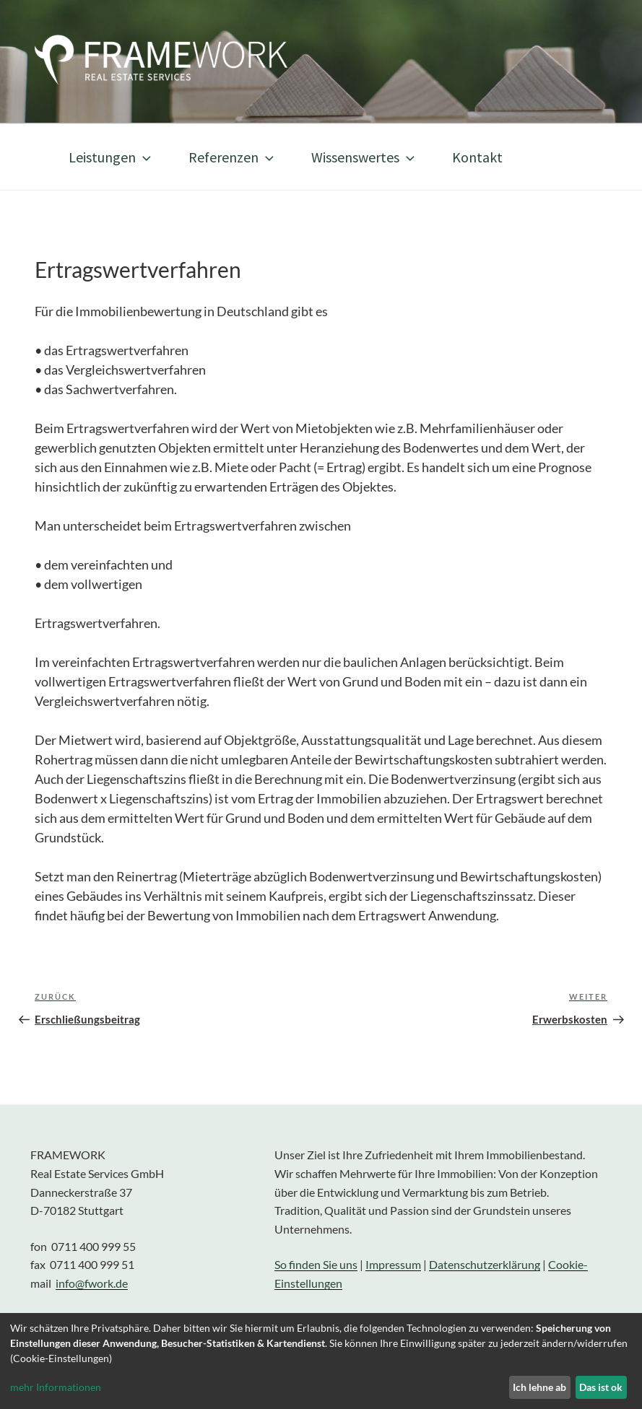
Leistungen (111, 157)
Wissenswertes (364, 157)
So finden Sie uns (315, 1264)
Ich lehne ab (539, 1387)
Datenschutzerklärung (484, 1264)
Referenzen (232, 157)
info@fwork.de (92, 1283)
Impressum (393, 1264)
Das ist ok (601, 1387)
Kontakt (477, 157)
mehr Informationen (55, 1387)
